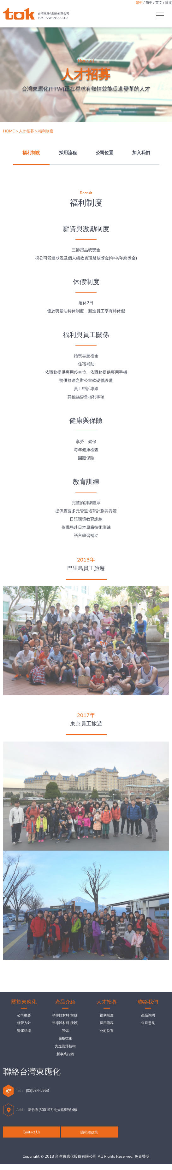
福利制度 (31, 153)
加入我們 (141, 153)
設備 (65, 1033)
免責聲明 (142, 1162)
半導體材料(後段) (65, 1024)
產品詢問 (148, 1016)
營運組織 (24, 1033)
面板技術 (65, 1041)
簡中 (145, 3)
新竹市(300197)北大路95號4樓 (58, 1115)
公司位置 (104, 153)
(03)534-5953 (40, 1096)
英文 (156, 3)
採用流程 (68, 153)
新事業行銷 (65, 1059)
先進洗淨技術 (65, 1050)
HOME (9, 131)
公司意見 (148, 1024)
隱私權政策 (89, 1137)
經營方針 (24, 1024)
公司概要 (24, 1016)
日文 (168, 3)
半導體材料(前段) (65, 1016)
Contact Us (31, 1137)
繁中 (133, 3)
